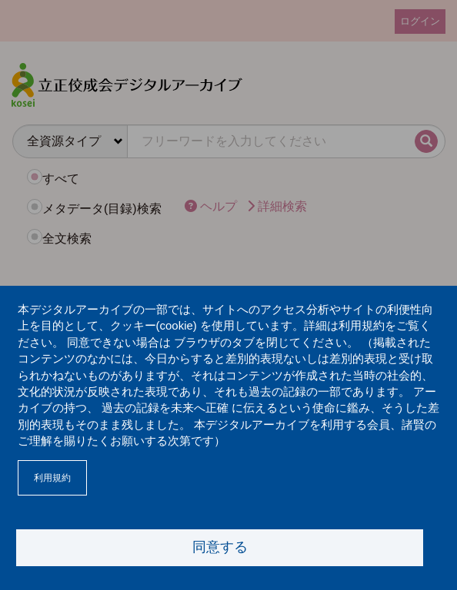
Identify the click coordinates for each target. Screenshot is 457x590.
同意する (220, 547)
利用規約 (52, 477)
